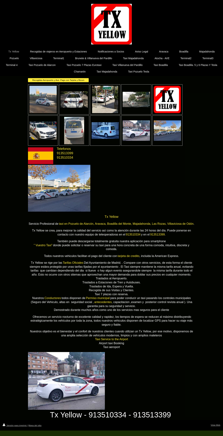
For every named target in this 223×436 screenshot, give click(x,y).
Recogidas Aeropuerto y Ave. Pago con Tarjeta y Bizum (58, 80)
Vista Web (215, 425)
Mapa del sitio (34, 425)
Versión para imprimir (15, 425)
